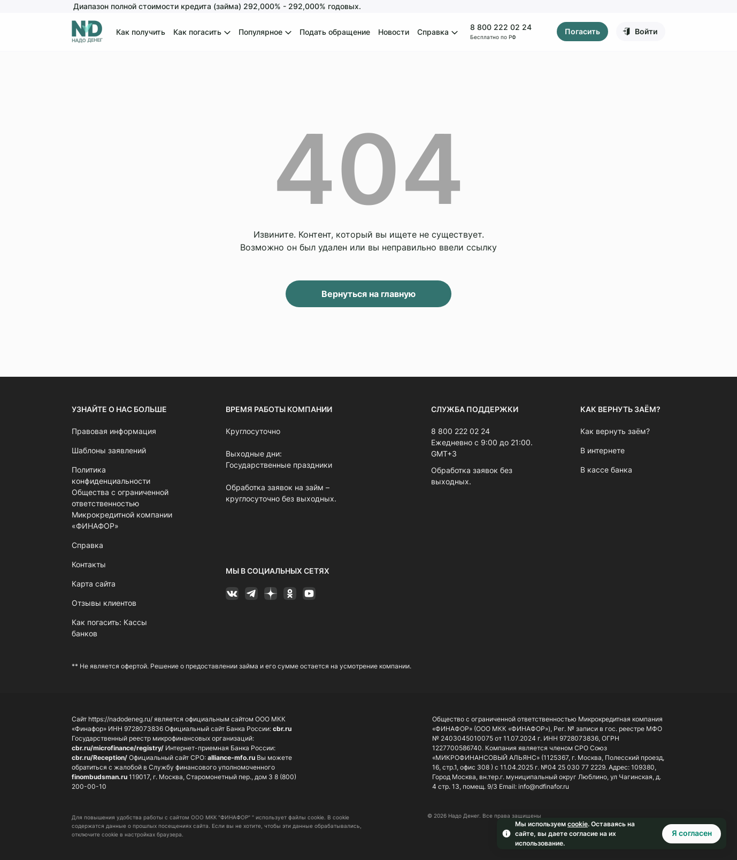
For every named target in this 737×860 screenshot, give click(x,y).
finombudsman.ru (99, 777)
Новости (393, 31)
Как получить (140, 31)
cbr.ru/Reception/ (99, 758)
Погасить (582, 31)
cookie (577, 824)
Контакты (89, 564)
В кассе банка (606, 469)
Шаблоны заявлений (109, 450)
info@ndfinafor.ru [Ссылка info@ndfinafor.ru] (543, 786)
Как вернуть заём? (615, 431)
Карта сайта (94, 583)
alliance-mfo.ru (231, 758)
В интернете (602, 450)
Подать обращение (335, 31)
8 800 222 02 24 (500, 27)
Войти (646, 31)
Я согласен (692, 833)
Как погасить (202, 32)
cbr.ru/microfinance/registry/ (118, 748)
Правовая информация (114, 431)
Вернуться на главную (368, 293)
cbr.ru (282, 729)
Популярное (265, 32)
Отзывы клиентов (104, 602)
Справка (437, 32)
